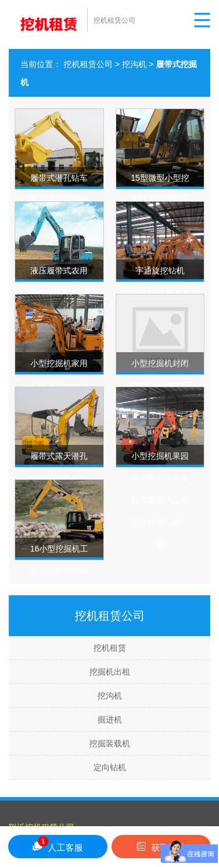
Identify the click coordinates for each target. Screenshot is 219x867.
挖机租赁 (109, 647)
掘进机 (110, 719)
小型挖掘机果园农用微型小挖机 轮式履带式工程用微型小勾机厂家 (160, 500)
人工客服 (58, 844)
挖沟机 (134, 64)
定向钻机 (109, 767)
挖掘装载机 (109, 743)
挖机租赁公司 (88, 64)
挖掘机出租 (109, 671)
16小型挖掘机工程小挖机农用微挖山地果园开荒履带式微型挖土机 (59, 593)
